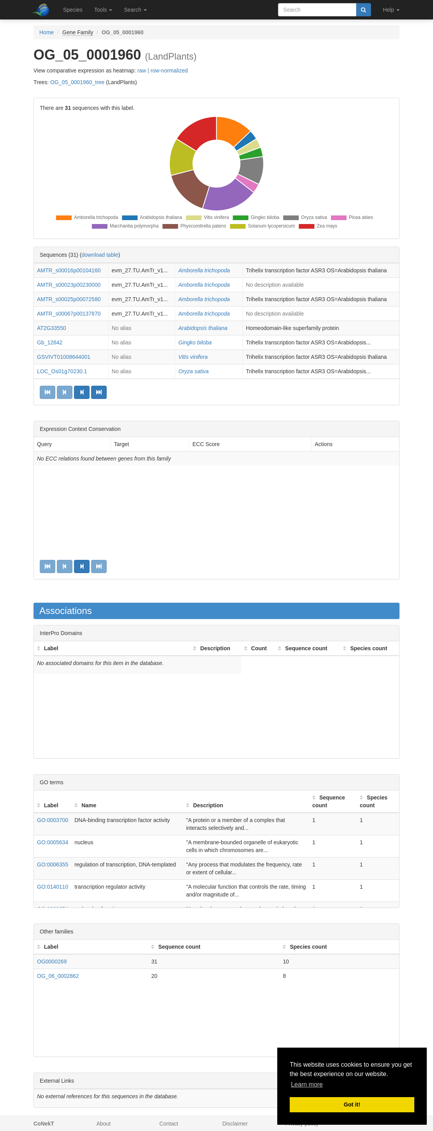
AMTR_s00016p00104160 (68, 270)
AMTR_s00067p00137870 (68, 314)
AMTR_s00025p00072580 (68, 299)
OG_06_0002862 (58, 976)
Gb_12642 (49, 342)
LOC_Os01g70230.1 (62, 371)
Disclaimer (235, 1123)
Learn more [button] (307, 1084)
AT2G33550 (51, 328)
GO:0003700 (52, 820)
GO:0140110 (52, 887)
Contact (168, 1123)
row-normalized (169, 70)
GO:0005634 (52, 842)
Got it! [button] (352, 1104)
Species (73, 10)
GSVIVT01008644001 (63, 357)
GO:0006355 (52, 864)
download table (99, 255)
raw (141, 70)
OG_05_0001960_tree (77, 82)
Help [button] (391, 10)
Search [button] (135, 10)
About (104, 1123)
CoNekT (43, 1123)
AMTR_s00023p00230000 (68, 285)
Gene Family (77, 32)
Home (46, 32)
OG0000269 (52, 961)
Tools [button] (103, 10)
